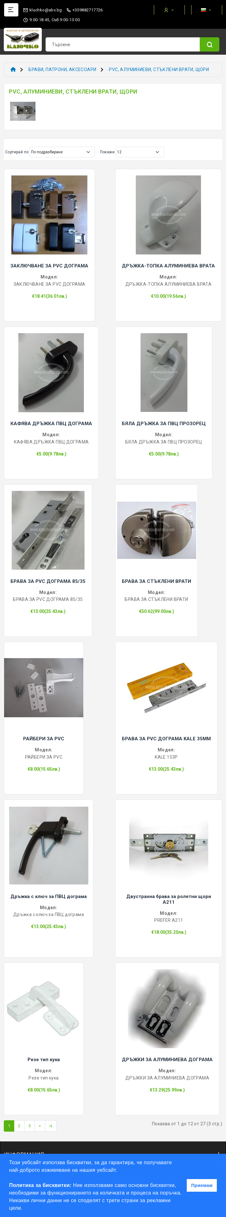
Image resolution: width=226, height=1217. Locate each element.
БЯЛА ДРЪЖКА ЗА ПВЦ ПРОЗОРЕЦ (164, 423)
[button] (25, 1209)
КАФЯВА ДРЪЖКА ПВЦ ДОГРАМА (51, 423)
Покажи (107, 152)
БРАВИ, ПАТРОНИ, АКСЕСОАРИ (62, 69)
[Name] (209, 44)
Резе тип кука (44, 1059)
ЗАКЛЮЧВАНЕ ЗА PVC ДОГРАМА (49, 266)
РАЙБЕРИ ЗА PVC (43, 739)
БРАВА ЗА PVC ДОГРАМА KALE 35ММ (166, 739)
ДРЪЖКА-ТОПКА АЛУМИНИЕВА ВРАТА (168, 266)
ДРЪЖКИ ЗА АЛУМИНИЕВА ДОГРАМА (167, 1059)
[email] (42, 9)
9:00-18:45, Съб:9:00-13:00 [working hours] (51, 19)
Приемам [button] (202, 1185)
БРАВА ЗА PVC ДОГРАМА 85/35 (47, 581)
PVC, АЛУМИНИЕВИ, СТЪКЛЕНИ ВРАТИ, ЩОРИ (159, 69)
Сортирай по (16, 152)
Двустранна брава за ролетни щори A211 (168, 899)
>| (51, 1125)
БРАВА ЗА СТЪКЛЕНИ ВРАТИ (156, 581)
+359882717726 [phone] (84, 10)
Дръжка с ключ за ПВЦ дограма (48, 896)
